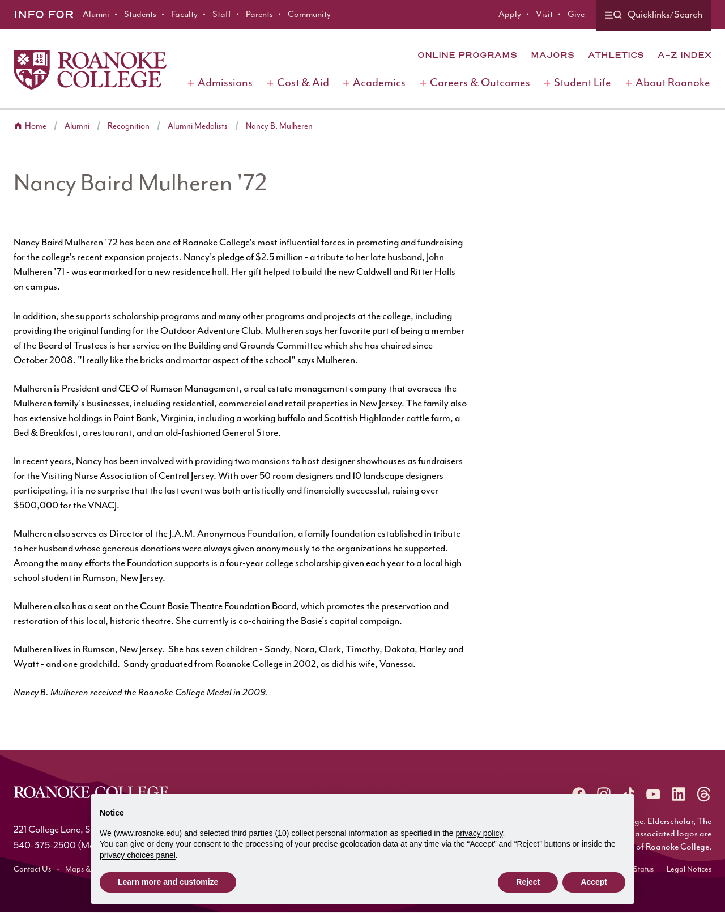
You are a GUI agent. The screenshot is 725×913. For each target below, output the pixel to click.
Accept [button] (594, 881)
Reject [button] (528, 881)
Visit (544, 14)
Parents (259, 14)
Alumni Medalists (198, 126)
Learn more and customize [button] (168, 881)
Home (35, 126)
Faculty (184, 14)
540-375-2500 (45, 845)
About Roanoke (673, 83)
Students (140, 14)
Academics (379, 83)
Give (576, 14)
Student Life (582, 83)
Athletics (616, 55)
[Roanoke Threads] (703, 794)
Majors (552, 55)
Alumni (96, 14)
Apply (509, 14)
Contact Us (32, 869)
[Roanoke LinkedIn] (678, 794)
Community (309, 14)
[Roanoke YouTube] (654, 794)
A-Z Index (684, 55)
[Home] (90, 70)
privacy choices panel (138, 855)
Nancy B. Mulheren (279, 126)
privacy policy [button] (479, 833)
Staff (221, 14)
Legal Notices (689, 869)
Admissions (225, 83)
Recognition (129, 126)
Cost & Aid (303, 83)
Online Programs (467, 55)
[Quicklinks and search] (653, 15)
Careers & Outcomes (480, 83)
